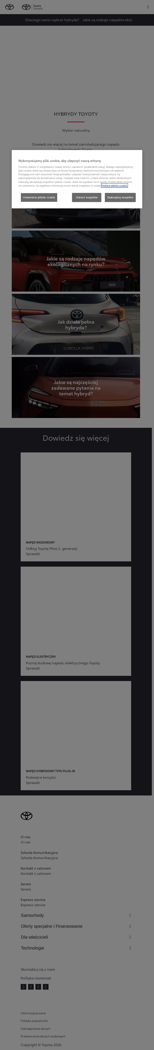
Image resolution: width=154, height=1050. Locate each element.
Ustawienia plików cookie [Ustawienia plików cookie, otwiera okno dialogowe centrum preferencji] (39, 197)
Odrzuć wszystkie (86, 197)
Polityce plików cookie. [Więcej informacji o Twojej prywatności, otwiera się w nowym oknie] (114, 185)
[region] (77, 179)
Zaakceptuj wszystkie (120, 197)
